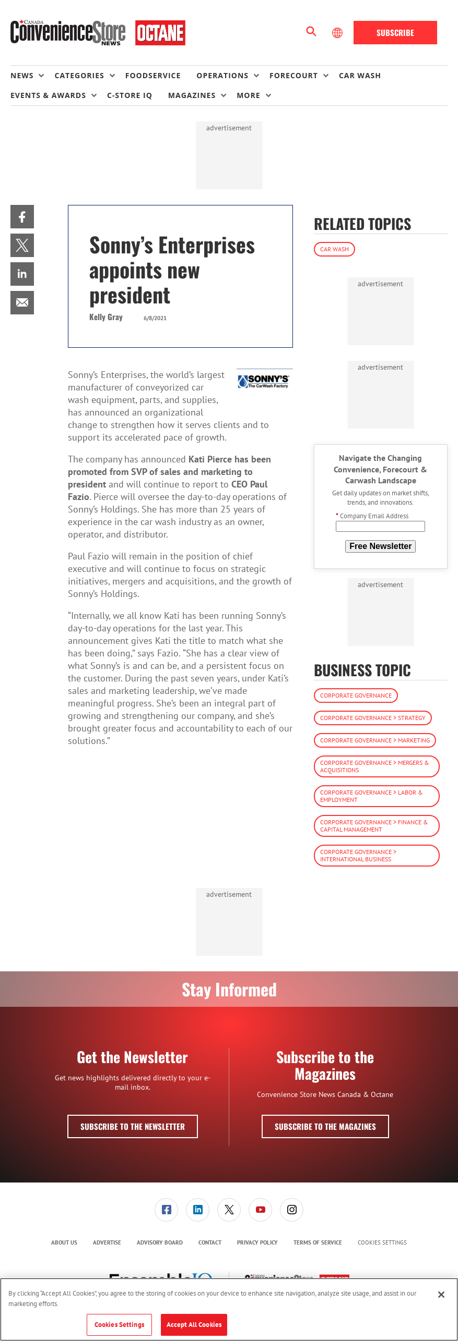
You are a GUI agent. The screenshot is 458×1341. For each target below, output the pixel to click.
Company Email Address (372, 515)
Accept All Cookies (194, 1324)
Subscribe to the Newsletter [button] (132, 1126)
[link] (22, 216)
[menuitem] (32, 76)
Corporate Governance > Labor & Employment (371, 795)
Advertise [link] (107, 1242)
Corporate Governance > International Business (358, 855)
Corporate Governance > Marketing (375, 740)
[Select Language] (338, 33)
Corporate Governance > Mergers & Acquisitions (374, 766)
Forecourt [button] (293, 75)
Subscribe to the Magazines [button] (325, 1126)
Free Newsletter (380, 546)
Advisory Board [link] (160, 1242)
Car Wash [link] (360, 75)
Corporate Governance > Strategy (373, 718)
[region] (229, 1309)
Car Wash (334, 249)
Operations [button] (222, 75)
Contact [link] (209, 1242)
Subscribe (395, 32)
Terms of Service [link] (317, 1242)
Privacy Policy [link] (257, 1242)
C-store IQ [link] (129, 95)
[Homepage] (97, 32)
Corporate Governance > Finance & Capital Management (374, 825)
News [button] (21, 75)
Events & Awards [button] (48, 95)
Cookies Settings (382, 1243)
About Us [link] (64, 1242)
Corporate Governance (356, 695)
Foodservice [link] (153, 75)
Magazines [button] (192, 95)
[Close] (441, 1294)
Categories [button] (79, 75)
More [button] (248, 95)
